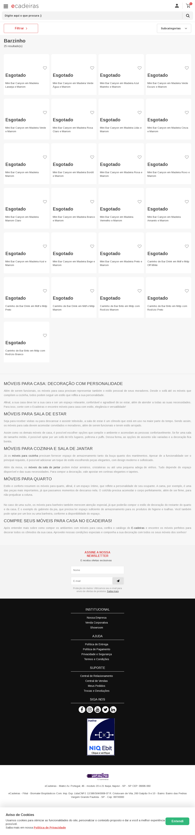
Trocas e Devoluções (96, 690)
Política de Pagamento (96, 649)
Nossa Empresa (96, 617)
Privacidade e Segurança (97, 654)
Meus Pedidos (96, 685)
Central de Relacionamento (96, 675)
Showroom (96, 627)
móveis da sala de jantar (45, 467)
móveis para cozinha (25, 455)
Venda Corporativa (96, 622)
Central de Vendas (96, 680)
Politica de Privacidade (50, 827)
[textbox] (97, 15)
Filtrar (21, 28)
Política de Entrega (96, 644)
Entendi (177, 821)
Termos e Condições (96, 659)
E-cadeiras (138, 527)
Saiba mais (113, 591)
